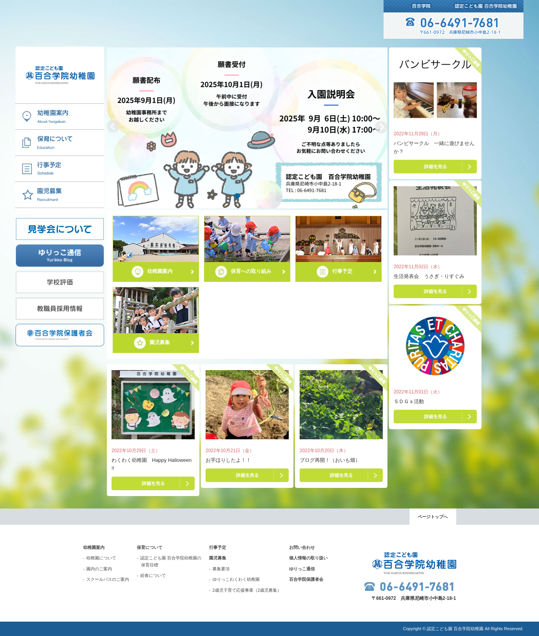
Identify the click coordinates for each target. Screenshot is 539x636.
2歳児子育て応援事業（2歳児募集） (247, 590)
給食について (153, 575)
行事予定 (217, 547)
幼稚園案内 (94, 547)
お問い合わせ (302, 547)
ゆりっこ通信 (302, 568)
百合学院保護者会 (306, 579)
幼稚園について (101, 558)
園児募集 (217, 558)
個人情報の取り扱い (308, 558)
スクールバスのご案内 (107, 579)
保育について (149, 547)
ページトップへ (433, 516)
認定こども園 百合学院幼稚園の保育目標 (170, 561)
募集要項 (221, 568)
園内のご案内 (99, 568)
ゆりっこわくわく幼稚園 (236, 579)
